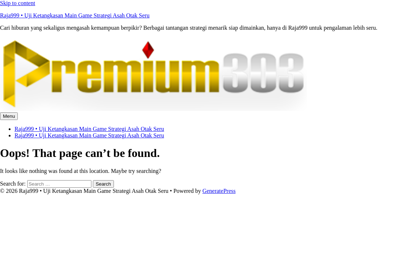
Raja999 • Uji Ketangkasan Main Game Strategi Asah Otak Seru (74, 15)
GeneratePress (219, 191)
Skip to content (17, 3)
